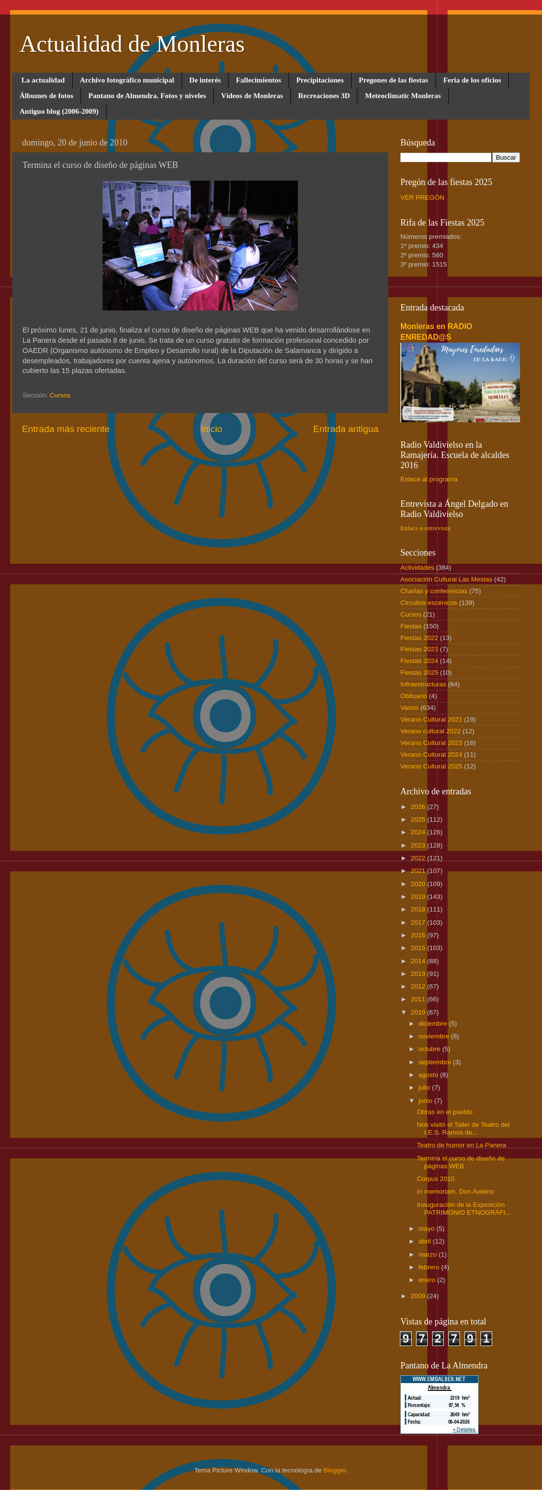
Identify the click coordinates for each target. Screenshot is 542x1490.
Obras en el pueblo (445, 1112)
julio (425, 1087)
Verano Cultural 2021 (431, 719)
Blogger (335, 1470)
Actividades (417, 567)
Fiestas (411, 626)
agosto (429, 1074)
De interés (205, 80)
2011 (419, 999)
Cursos (60, 395)
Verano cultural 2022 (430, 731)
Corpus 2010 (436, 1178)
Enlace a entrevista (425, 528)
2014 (419, 961)
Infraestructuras (423, 684)
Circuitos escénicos (428, 602)
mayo (427, 1228)
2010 (419, 1012)
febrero (429, 1267)
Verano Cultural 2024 (431, 754)
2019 (419, 896)
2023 (419, 845)
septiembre (435, 1062)
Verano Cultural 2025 (431, 766)
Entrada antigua (345, 429)
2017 (419, 922)
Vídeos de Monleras (252, 96)
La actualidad (43, 80)
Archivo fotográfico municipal (127, 80)
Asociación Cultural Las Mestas (446, 579)
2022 (419, 858)
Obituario (413, 696)
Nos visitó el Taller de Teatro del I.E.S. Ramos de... (463, 1128)
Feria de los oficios (472, 80)
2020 (419, 884)
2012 (419, 986)
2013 (419, 973)
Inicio (211, 429)
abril (425, 1241)
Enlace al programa (429, 479)
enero (427, 1279)
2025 (419, 819)
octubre (430, 1049)
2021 (419, 870)
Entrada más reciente (66, 429)
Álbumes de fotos (46, 96)
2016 (419, 935)
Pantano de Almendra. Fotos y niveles (147, 96)
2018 (419, 909)
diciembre (433, 1023)
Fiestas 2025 (419, 672)
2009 (419, 1296)
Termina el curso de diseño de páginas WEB (461, 1162)
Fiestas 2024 (419, 660)
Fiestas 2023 (419, 649)
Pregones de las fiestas (393, 80)
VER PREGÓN (422, 197)
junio (426, 1100)
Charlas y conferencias (433, 591)
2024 (419, 832)
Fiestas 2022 (419, 638)
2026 (419, 806)
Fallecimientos (258, 80)
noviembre (434, 1036)
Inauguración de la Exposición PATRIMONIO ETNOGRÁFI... (464, 1208)
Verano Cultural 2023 (431, 742)
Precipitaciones (320, 80)
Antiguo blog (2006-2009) (59, 111)
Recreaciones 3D (324, 96)
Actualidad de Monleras (132, 44)
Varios (409, 707)
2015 (419, 948)
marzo (428, 1254)
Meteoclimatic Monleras (402, 96)
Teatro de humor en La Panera (461, 1145)
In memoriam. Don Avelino (455, 1191)
